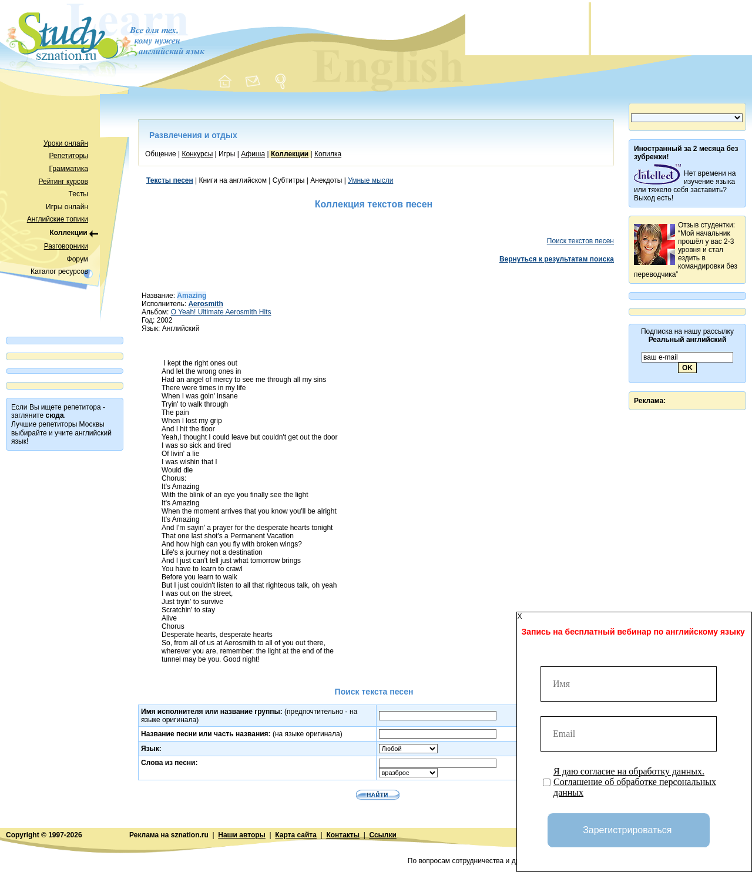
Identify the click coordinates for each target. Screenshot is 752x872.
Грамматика (68, 169)
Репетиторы (68, 156)
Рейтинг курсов (64, 181)
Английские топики (57, 219)
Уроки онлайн (65, 143)
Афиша (253, 154)
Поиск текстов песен (580, 241)
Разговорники (66, 246)
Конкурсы (197, 154)
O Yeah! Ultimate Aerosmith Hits (221, 312)
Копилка (327, 154)
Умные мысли (370, 180)
